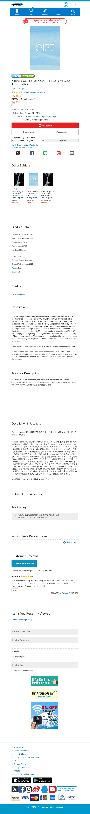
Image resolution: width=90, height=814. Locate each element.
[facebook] (21, 789)
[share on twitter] (18, 152)
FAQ (16, 761)
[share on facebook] (32, 152)
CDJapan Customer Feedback (26, 757)
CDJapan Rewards (22, 767)
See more (71, 542)
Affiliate (17, 771)
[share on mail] (71, 152)
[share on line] (45, 152)
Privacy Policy (20, 747)
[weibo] (36, 789)
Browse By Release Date (23, 671)
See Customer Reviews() (35, 92)
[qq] (44, 789)
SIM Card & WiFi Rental (24, 774)
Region (14, 268)
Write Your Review (24, 563)
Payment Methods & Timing (22, 147)
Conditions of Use (21, 751)
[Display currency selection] (13, 105)
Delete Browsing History (22, 620)
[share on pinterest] (58, 152)
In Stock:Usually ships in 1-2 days (40, 116)
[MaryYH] (66, 593)
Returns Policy (20, 764)
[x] (15, 789)
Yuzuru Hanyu (18, 88)
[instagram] (28, 789)
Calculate (62, 140)
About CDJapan (20, 754)
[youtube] (52, 789)
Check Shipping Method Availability (25, 145)
